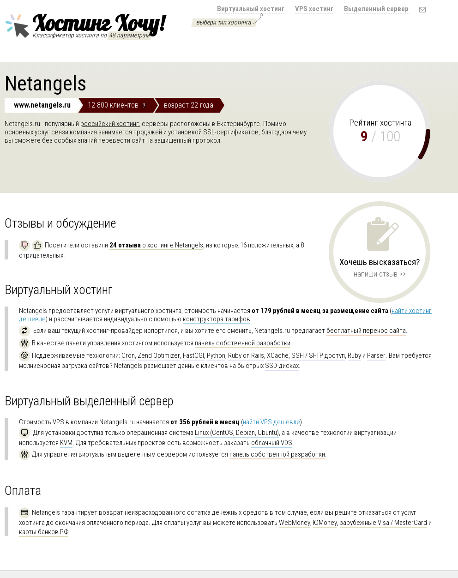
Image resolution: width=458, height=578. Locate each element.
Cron (128, 355)
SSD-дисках (282, 365)
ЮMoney (325, 522)
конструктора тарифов (216, 319)
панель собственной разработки (242, 343)
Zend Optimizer (159, 355)
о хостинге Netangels (156, 245)
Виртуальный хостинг (250, 9)
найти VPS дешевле (271, 422)
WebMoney (294, 522)
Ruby (354, 355)
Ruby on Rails (246, 355)
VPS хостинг (314, 9)
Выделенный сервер (376, 9)
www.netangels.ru (42, 105)
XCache (278, 355)
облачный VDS (271, 443)
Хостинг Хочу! (84, 24)
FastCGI (193, 355)
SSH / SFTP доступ (318, 355)
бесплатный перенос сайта (366, 330)
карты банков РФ (43, 532)
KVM (66, 443)
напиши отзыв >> (380, 274)
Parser (376, 355)
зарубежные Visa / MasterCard (383, 522)
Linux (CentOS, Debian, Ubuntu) (237, 432)
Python (216, 355)
